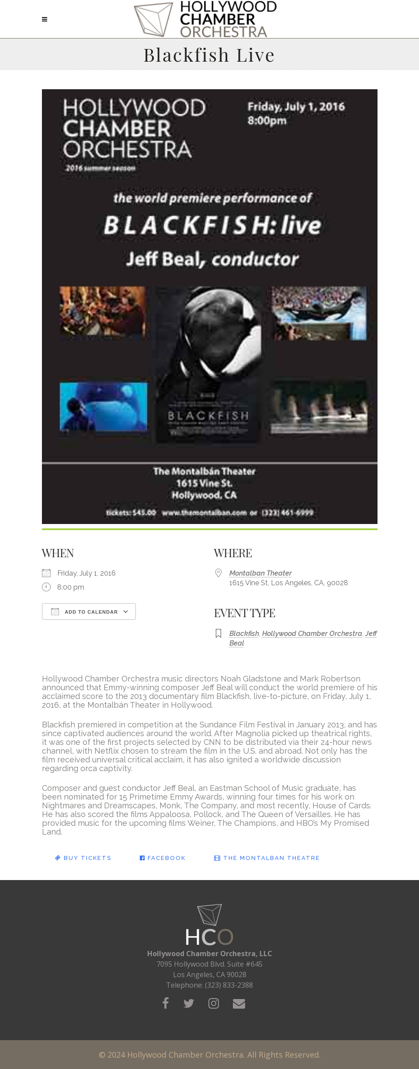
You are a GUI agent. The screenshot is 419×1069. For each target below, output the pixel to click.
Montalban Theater (260, 573)
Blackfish (244, 633)
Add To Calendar (84, 611)
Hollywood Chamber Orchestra (312, 633)
